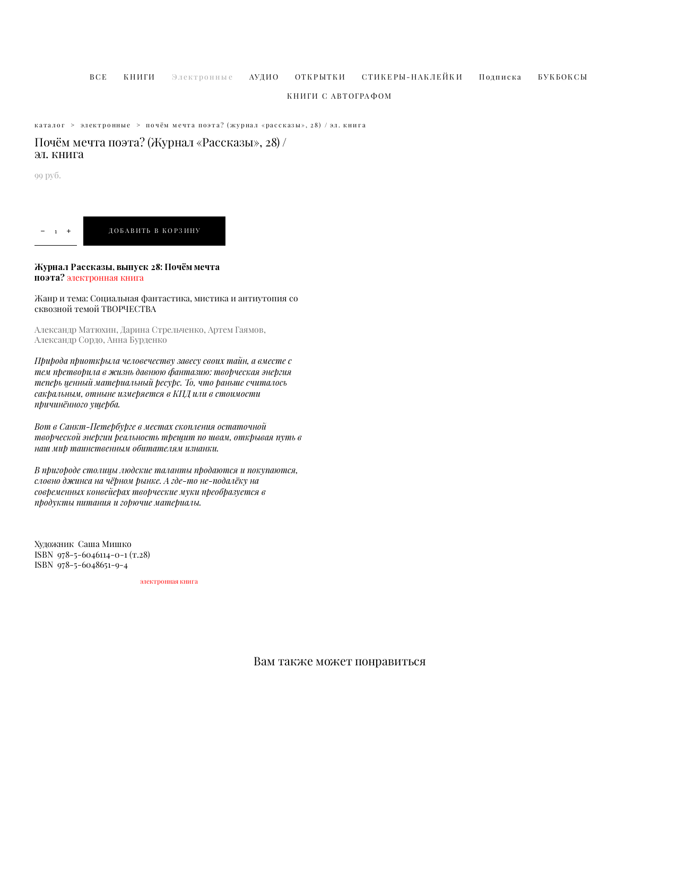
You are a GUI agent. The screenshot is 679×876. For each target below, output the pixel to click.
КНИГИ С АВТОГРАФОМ (339, 96)
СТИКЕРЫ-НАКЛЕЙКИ (412, 77)
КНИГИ (140, 77)
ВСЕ (99, 77)
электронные (106, 125)
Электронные (202, 77)
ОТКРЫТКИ (320, 77)
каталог (50, 125)
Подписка (501, 77)
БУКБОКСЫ (563, 77)
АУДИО (264, 77)
